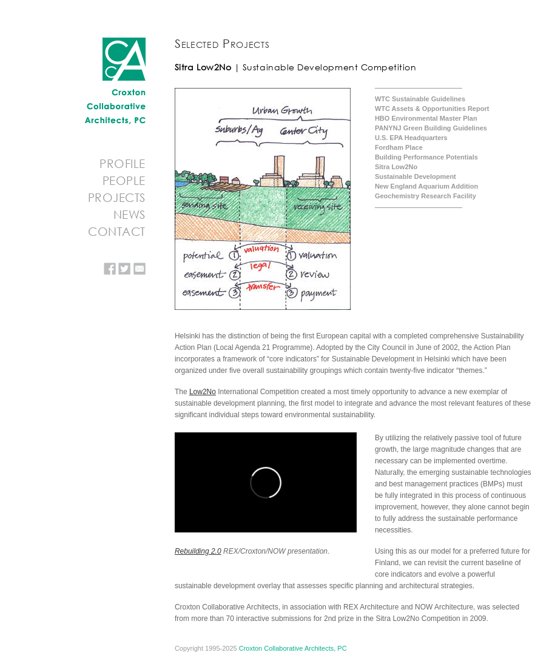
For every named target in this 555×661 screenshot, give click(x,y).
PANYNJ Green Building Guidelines (431, 128)
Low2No (202, 392)
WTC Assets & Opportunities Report (432, 108)
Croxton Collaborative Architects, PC (293, 648)
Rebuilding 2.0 (198, 551)
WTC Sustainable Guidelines (420, 98)
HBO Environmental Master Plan (426, 118)
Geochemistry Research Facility (425, 196)
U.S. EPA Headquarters (411, 137)
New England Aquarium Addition (426, 186)
